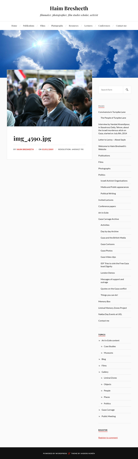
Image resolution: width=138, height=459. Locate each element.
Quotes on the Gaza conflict (114, 288)
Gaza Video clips (108, 257)
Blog (104, 359)
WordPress (61, 453)
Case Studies (110, 346)
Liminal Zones (110, 377)
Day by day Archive (109, 231)
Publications (28, 25)
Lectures (88, 25)
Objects (107, 384)
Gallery (105, 372)
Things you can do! (109, 295)
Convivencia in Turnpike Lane (111, 112)
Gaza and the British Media (113, 237)
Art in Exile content (110, 340)
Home (14, 25)
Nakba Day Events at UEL (110, 314)
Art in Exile (103, 212)
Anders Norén (88, 453)
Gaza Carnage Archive (108, 219)
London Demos (108, 272)
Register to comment (108, 437)
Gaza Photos (107, 250)
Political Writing (108, 193)
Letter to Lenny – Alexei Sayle (112, 139)
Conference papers (107, 206)
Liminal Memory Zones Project (112, 308)
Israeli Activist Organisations (114, 180)
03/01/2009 (48, 149)
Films (42, 25)
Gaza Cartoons (108, 244)
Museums (108, 352)
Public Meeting (109, 416)
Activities (105, 225)
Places (107, 397)
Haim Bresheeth (69, 8)
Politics (101, 174)
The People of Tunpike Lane (113, 117)
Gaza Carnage (108, 409)
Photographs (57, 25)
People (107, 390)
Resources (73, 25)
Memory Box (104, 301)
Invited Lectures (105, 200)
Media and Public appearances (115, 187)
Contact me (121, 25)
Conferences (104, 25)
